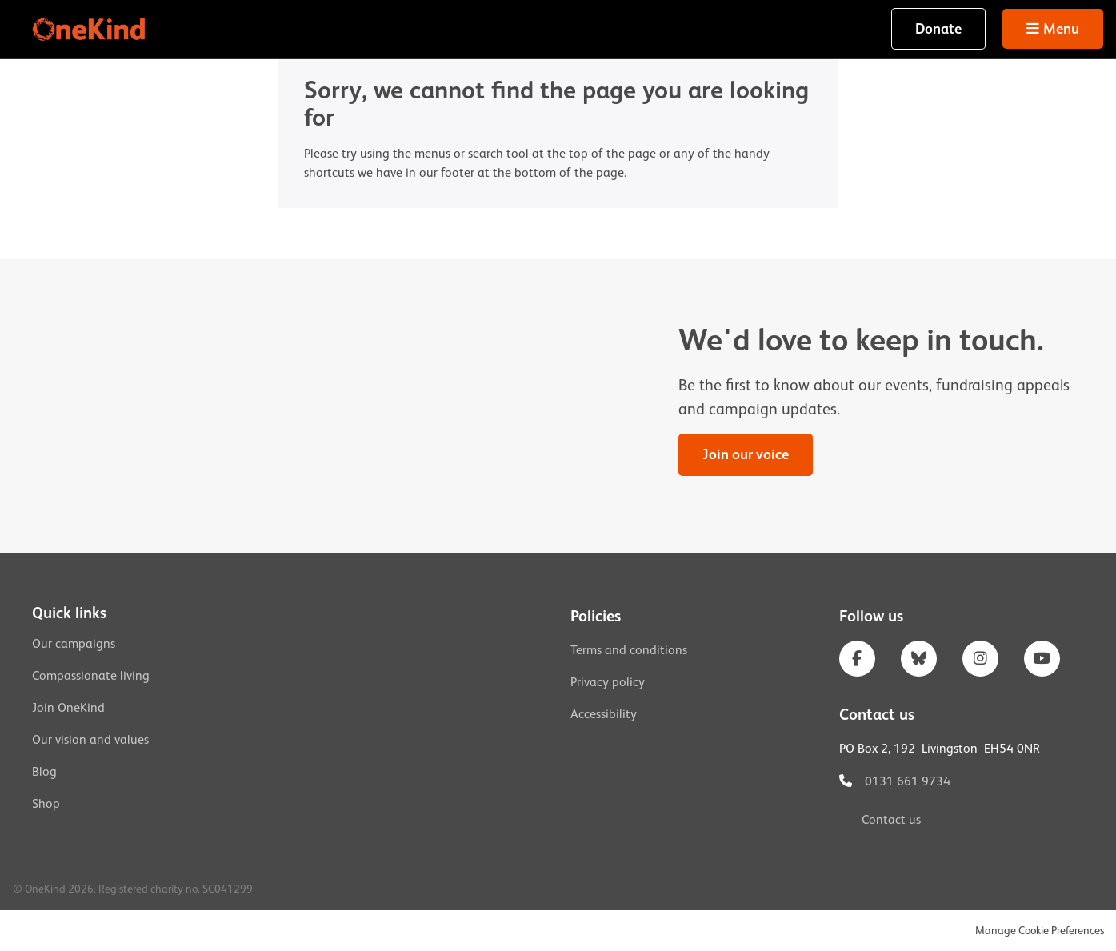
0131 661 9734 (907, 781)
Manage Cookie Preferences (1039, 930)
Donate (938, 29)
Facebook (857, 659)
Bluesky (919, 659)
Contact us (891, 820)
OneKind (90, 29)
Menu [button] (1061, 29)
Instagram (980, 659)
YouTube (1042, 659)
